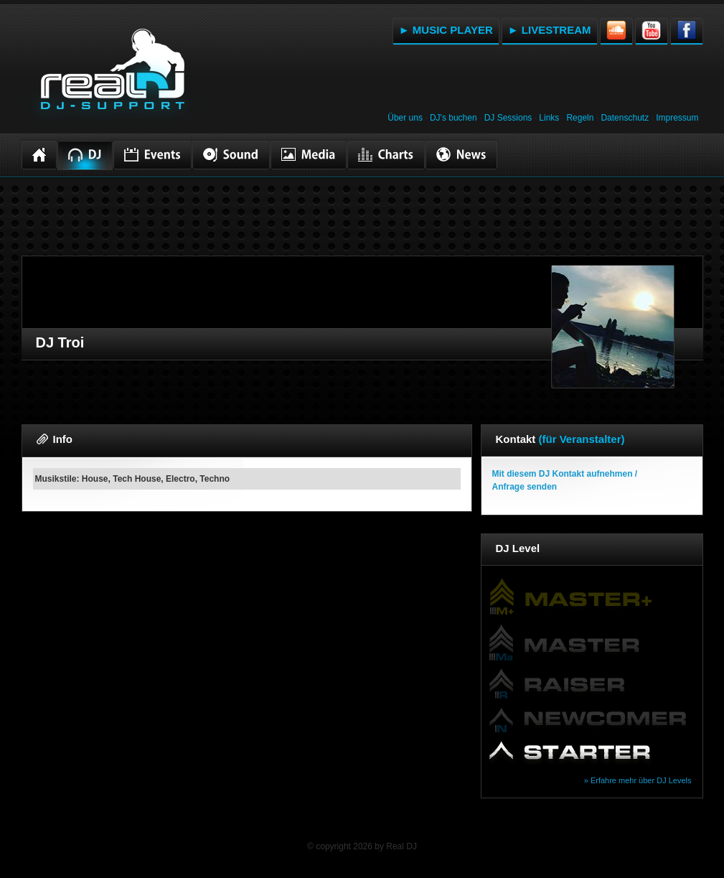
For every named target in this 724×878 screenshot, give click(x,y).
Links (549, 118)
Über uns (405, 118)
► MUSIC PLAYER (446, 30)
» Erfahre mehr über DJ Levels (638, 780)
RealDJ (111, 77)
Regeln (579, 118)
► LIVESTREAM (549, 30)
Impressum (677, 118)
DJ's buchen (453, 118)
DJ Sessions (508, 118)
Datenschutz (625, 118)
